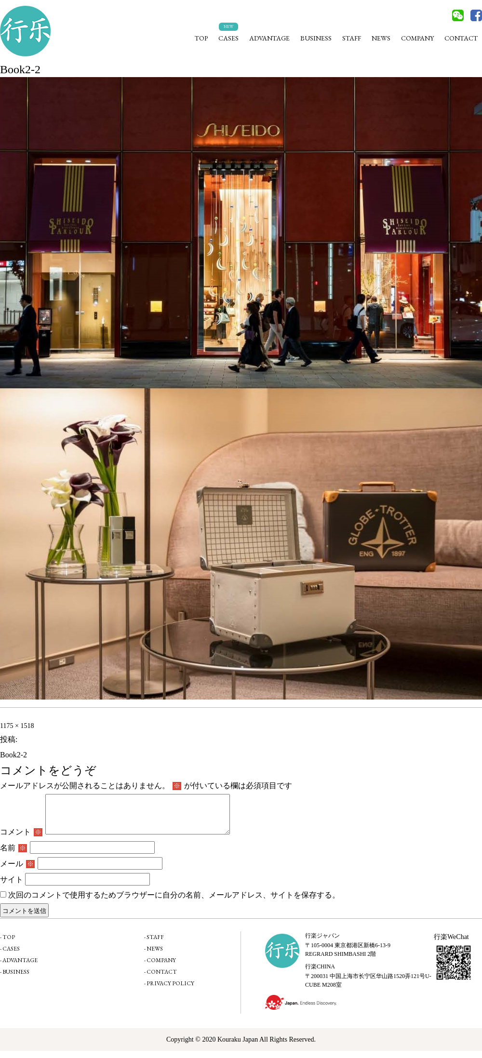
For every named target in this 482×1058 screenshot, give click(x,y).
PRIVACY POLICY (170, 990)
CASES (228, 38)
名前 (13, 855)
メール (17, 871)
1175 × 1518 (17, 725)
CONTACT (461, 38)
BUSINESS (316, 38)
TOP (201, 38)
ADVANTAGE (269, 38)
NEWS (381, 38)
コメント (21, 839)
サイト (11, 887)
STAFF (351, 38)
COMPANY (417, 38)
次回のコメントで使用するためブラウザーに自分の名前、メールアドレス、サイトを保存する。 (174, 902)
